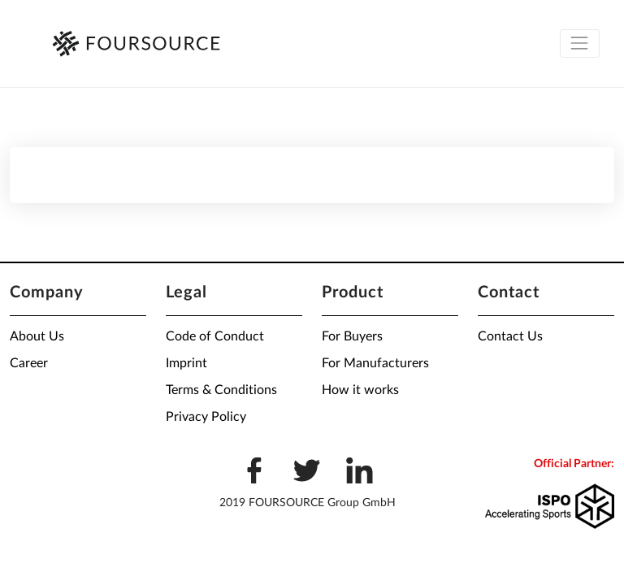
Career (29, 363)
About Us (37, 336)
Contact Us (510, 336)
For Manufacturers (375, 363)
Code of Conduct (215, 336)
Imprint (186, 363)
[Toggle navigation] (580, 43)
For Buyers (352, 336)
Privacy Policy (206, 416)
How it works (360, 390)
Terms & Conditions (221, 390)
